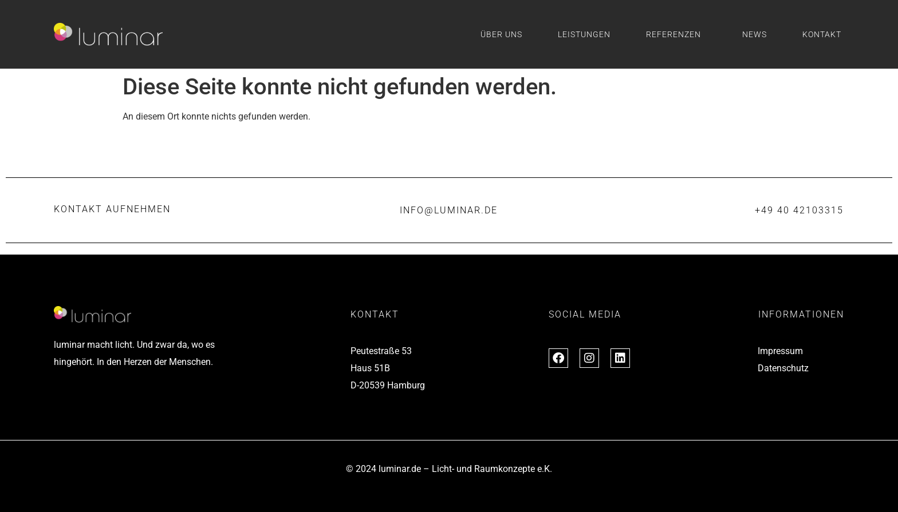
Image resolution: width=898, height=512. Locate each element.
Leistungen (584, 34)
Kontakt (821, 34)
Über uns (501, 34)
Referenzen (676, 34)
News (754, 34)
